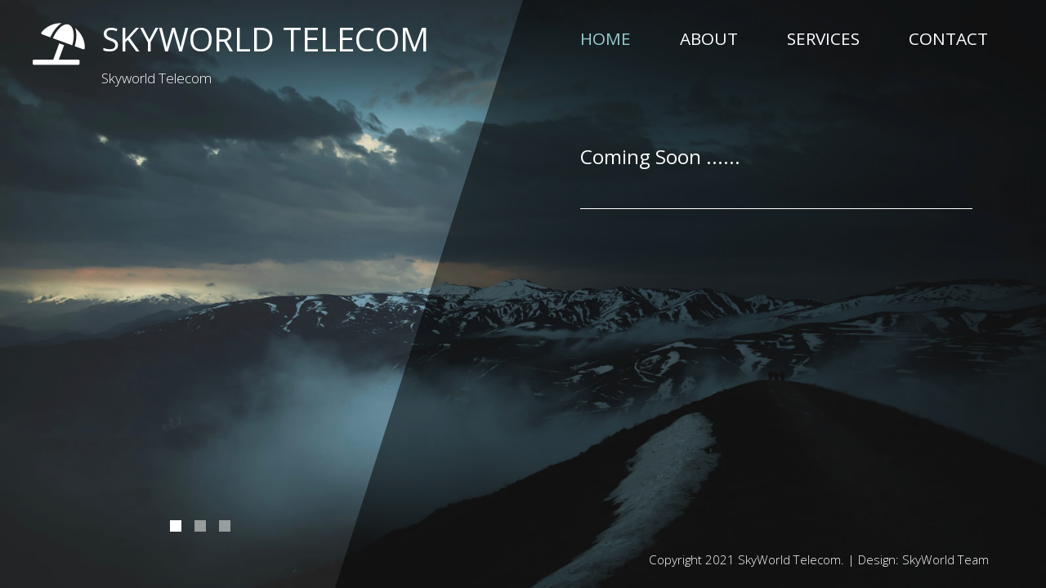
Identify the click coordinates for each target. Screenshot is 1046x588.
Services (823, 38)
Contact (948, 38)
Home (605, 38)
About (709, 38)
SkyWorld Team (945, 559)
